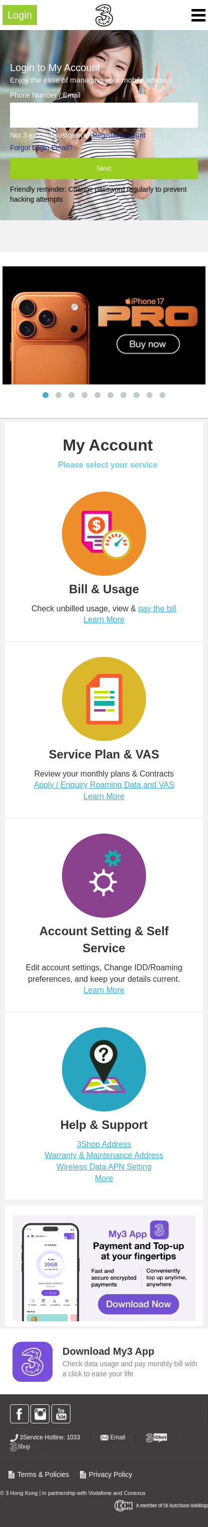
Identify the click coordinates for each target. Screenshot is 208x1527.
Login (20, 15)
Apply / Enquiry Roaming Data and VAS (104, 785)
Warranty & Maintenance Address (104, 1155)
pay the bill (157, 608)
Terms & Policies (38, 1474)
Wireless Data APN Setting (104, 1167)
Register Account (119, 135)
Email (112, 1437)
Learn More (104, 619)
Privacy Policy (105, 1474)
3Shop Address (104, 1144)
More (104, 1178)
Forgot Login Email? (41, 148)
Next (104, 168)
